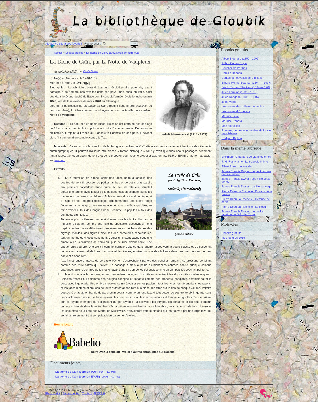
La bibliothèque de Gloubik (206, 17)
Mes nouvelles (230, 125)
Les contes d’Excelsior (235, 111)
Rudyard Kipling (231, 138)
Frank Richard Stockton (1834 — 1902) (246, 87)
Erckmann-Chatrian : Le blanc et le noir (246, 156)
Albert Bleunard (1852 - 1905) (240, 58)
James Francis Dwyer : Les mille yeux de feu (245, 180)
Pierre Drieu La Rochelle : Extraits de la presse (246, 193)
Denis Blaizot (90, 71)
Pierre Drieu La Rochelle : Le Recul (244, 206)
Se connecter (71, 393)
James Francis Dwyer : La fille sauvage (246, 186)
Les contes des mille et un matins (242, 106)
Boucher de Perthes (234, 68)
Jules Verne (229, 101)
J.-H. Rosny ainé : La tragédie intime (244, 161)
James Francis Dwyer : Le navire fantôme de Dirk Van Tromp (242, 213)
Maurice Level (230, 116)
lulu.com (60, 160)
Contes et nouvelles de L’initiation (242, 77)
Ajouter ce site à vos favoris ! (63, 43)
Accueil (58, 52)
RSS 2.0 (99, 393)
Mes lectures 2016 (233, 237)
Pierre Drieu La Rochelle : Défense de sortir (245, 200)
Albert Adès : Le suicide (236, 166)
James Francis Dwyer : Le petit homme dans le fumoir (246, 173)
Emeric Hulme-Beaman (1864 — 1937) (246, 82)
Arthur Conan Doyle (234, 63)
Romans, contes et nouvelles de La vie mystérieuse (246, 132)
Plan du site (52, 393)
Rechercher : (92, 43)
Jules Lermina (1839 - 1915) (239, 92)
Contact (87, 393)
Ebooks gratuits (74, 52)
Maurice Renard (231, 121)
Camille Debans (231, 73)
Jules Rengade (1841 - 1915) (240, 97)
